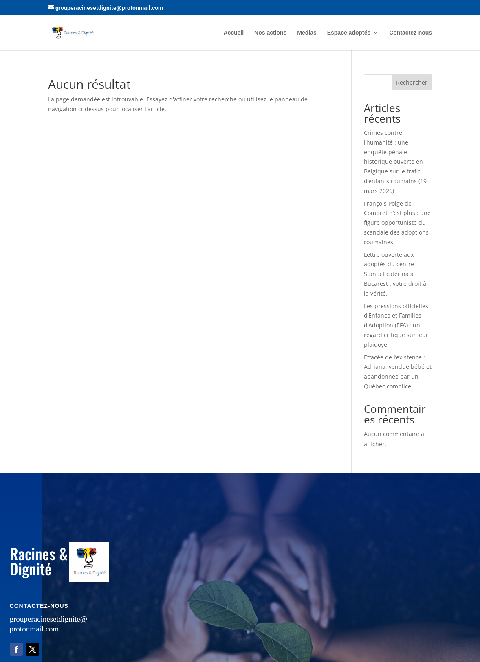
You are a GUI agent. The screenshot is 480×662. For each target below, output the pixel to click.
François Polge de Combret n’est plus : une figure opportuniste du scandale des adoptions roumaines (397, 222)
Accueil (233, 33)
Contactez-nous (410, 33)
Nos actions (270, 33)
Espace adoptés (349, 33)
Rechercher (411, 82)
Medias (306, 33)
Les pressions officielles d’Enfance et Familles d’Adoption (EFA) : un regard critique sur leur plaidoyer (396, 325)
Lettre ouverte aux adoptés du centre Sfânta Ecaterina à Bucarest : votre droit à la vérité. (395, 274)
